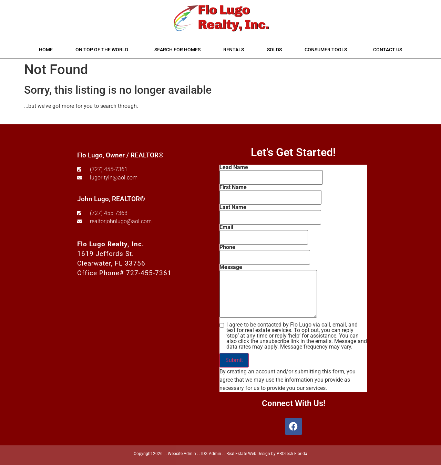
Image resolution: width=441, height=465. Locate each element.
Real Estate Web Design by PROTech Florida (266, 453)
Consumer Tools (327, 49)
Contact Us (387, 49)
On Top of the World (103, 49)
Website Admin (182, 453)
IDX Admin (211, 453)
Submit (234, 360)
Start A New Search (47, 119)
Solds (274, 49)
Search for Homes (177, 49)
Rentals (233, 49)
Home (46, 49)
